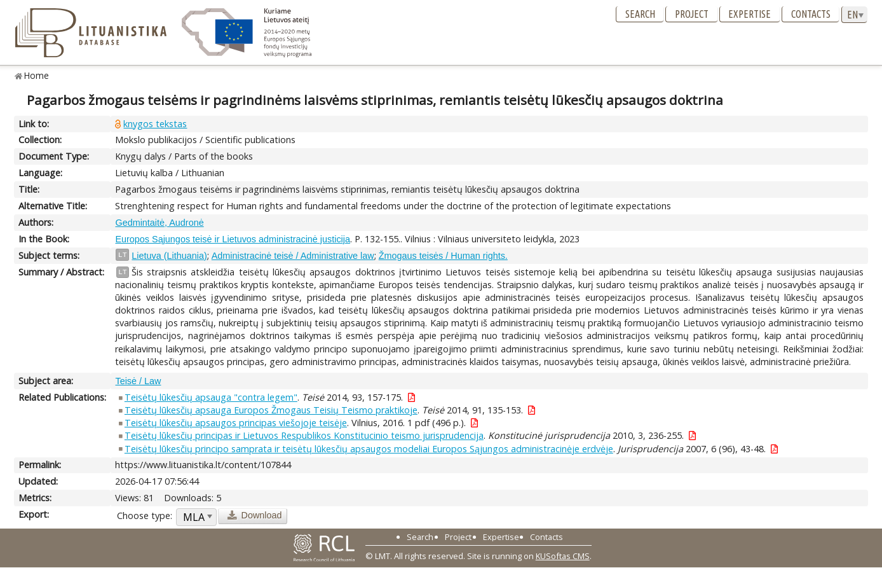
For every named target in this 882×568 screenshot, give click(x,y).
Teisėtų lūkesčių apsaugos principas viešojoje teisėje (236, 423)
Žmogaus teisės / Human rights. (443, 256)
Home (36, 75)
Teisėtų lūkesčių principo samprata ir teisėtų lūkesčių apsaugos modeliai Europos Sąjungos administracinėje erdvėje (369, 449)
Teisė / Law (138, 381)
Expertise (749, 14)
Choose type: (144, 515)
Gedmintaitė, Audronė (159, 223)
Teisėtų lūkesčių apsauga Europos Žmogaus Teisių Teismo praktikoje (271, 410)
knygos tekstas (155, 124)
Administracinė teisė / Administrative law (293, 256)
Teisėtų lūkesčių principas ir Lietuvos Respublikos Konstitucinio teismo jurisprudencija (304, 435)
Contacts (811, 14)
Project (692, 14)
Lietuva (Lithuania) (169, 256)
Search (640, 14)
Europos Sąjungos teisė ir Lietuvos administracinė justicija (232, 239)
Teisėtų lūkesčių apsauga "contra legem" (211, 397)
